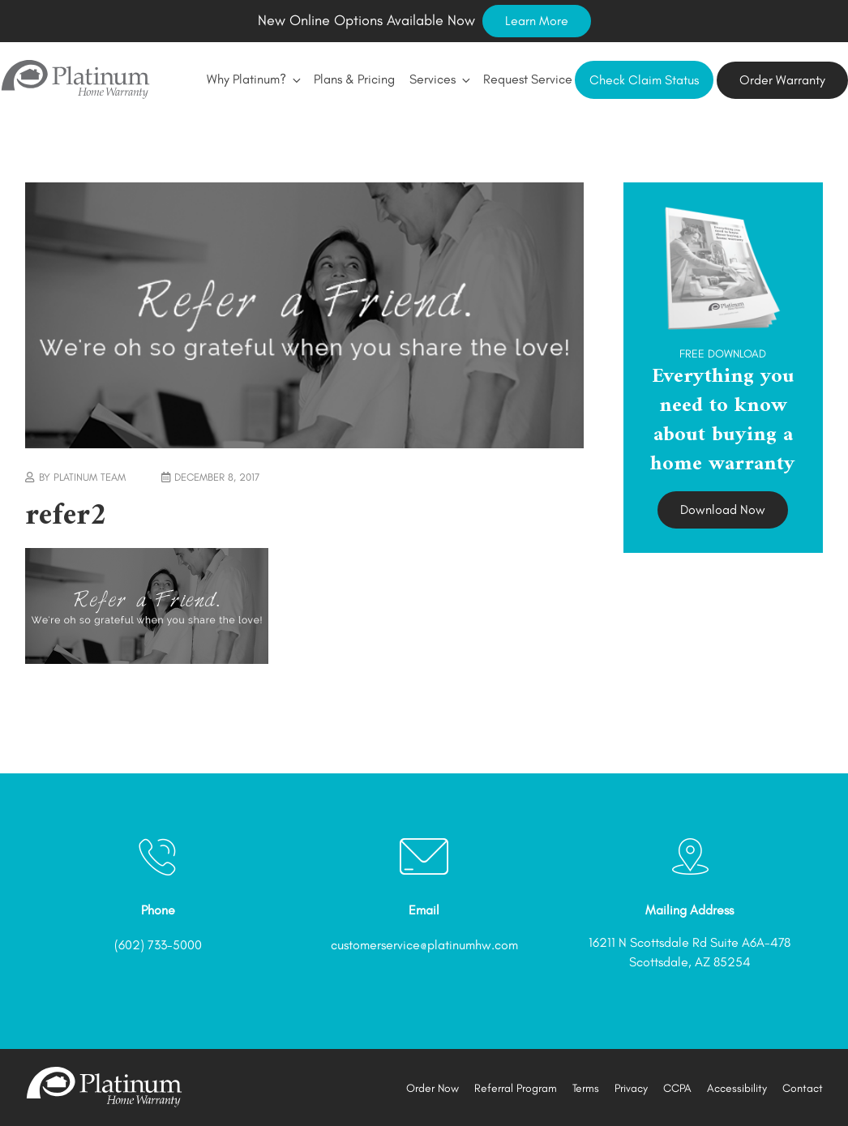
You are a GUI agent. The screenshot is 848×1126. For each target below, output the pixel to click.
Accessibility (737, 1088)
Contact (802, 1088)
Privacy (631, 1088)
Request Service (527, 79)
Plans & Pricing (354, 79)
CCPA (677, 1088)
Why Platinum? (253, 79)
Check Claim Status (644, 80)
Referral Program (515, 1088)
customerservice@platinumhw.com (424, 945)
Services (439, 79)
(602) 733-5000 (158, 945)
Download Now (722, 509)
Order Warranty (782, 80)
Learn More (536, 20)
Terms (585, 1088)
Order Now (432, 1088)
